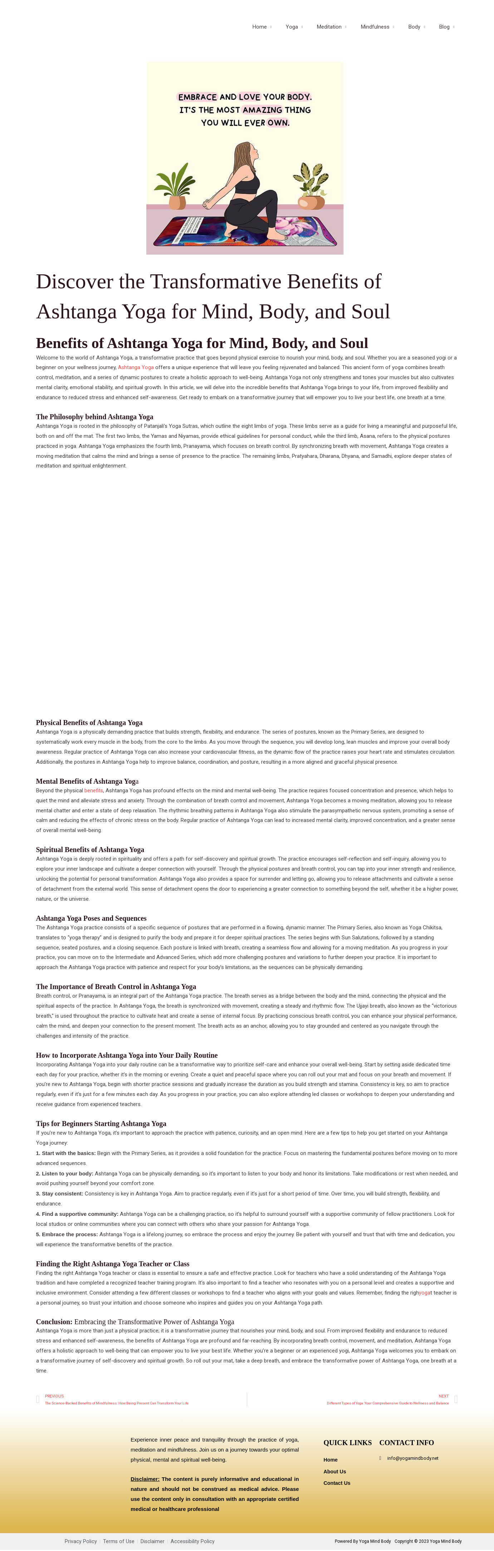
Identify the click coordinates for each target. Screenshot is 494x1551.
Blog (446, 32)
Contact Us (338, 1485)
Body (420, 32)
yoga (424, 1293)
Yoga (308, 32)
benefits (93, 790)
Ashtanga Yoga (136, 367)
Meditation (341, 32)
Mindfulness (384, 32)
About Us (336, 1473)
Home (279, 32)
